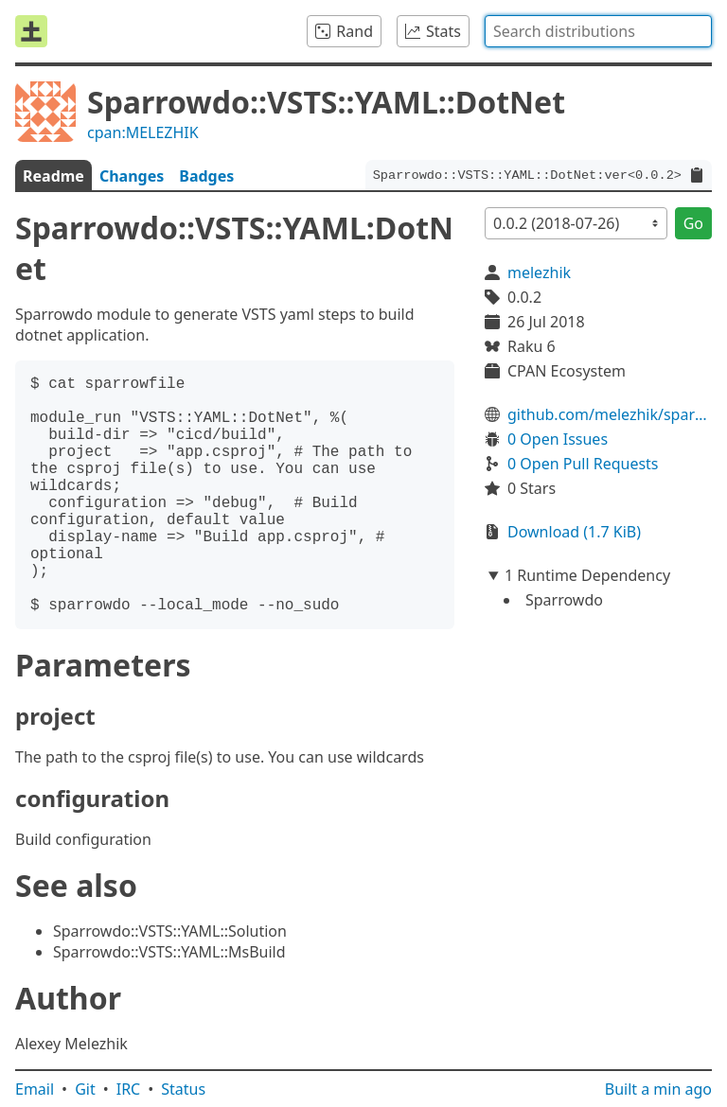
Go (693, 223)
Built (658, 1089)
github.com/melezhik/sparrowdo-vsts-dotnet (609, 414)
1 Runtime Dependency (587, 575)
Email (34, 1089)
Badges (206, 176)
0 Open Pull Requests (583, 463)
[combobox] (598, 31)
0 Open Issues (557, 439)
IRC (128, 1089)
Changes (131, 176)
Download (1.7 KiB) (574, 531)
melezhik (539, 272)
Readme (53, 176)
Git (85, 1089)
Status (183, 1089)
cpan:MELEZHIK (143, 132)
